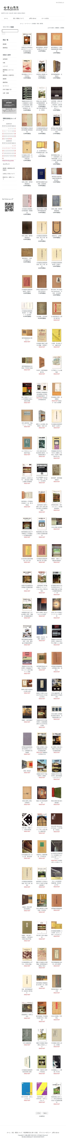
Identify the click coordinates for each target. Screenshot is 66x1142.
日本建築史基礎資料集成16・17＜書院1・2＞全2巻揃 (27, 312)
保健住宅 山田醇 (56, 235)
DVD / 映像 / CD (7, 89)
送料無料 (5, 59)
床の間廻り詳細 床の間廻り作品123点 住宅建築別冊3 (56, 748)
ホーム (5, 18)
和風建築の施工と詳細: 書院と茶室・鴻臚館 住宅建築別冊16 (27, 614)
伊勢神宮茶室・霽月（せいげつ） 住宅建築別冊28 (56, 506)
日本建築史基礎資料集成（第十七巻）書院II (27, 883)
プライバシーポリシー (45, 1132)
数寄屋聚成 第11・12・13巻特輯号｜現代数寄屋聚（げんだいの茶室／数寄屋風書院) (56, 158)
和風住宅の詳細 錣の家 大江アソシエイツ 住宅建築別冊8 (28, 49)
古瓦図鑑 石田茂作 (42, 316)
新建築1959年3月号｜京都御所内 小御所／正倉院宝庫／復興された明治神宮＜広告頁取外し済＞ (27, 105)
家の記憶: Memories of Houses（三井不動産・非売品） (56, 828)
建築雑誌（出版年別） (9, 75)
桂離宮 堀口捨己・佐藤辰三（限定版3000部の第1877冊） (27, 937)
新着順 (62, 27)
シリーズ (5, 66)
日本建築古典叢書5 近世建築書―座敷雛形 (27, 210)
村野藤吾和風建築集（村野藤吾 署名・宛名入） (56, 668)
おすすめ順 (51, 27)
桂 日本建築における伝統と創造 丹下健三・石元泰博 (41, 479)
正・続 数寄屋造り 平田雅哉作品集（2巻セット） (42, 152)
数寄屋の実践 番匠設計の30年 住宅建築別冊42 (56, 129)
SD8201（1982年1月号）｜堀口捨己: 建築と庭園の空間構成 (27, 479)
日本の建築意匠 (27, 1043)
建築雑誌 (5, 47)
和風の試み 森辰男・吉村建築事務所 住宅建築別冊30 (41, 103)
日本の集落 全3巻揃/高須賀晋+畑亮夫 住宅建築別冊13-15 (56, 715)
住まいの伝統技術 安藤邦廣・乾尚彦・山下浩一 (57, 883)
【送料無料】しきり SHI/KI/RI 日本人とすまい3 (41, 1098)
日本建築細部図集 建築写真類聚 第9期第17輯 (41, 129)
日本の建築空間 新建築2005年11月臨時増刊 (56, 695)
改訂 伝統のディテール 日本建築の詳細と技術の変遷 (27, 399)
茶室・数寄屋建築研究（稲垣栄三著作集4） (27, 991)
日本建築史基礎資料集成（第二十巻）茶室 (42, 264)
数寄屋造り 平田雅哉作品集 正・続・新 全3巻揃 (27, 503)
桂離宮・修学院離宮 (27, 720)
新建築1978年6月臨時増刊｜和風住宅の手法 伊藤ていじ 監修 (56, 641)
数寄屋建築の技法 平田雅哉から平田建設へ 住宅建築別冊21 (27, 533)
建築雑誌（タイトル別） (8, 70)
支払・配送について (17, 18)
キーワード (27, 23)
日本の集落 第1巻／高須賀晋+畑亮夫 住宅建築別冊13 (42, 452)
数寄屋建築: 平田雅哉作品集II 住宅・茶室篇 (42, 1017)
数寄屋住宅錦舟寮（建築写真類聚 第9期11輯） (56, 178)
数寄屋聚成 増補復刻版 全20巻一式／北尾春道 (41, 984)
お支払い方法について (9, 173)
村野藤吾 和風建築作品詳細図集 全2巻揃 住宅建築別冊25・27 (41, 394)
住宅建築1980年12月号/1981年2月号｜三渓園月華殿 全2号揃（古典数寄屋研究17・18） (56, 589)
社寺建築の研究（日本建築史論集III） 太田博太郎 (27, 156)
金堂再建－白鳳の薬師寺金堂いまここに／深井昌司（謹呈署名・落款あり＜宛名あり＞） (56, 104)
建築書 (4, 44)
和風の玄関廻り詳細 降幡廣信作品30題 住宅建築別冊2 (42, 748)
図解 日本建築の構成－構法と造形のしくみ (41, 1044)
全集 (4, 62)
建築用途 (5, 82)
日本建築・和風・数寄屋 (37, 23)
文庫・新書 (6, 93)
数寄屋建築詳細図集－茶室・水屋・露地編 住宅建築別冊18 (27, 641)
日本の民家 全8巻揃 (56, 527)
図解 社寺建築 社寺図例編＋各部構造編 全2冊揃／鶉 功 (42, 964)
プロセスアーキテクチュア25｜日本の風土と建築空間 (41, 829)
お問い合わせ (31, 18)
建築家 (4, 78)
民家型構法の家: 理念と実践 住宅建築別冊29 (42, 533)
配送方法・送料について (9, 178)
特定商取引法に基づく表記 (30, 1132)
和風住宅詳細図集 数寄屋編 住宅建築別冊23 (27, 587)
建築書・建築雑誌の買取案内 (9, 169)
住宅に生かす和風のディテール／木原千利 (56, 614)
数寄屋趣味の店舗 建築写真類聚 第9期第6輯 (27, 129)
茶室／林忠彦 (27, 770)
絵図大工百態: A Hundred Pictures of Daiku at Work (41, 695)
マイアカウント (59, 2)
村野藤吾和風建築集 (56, 908)
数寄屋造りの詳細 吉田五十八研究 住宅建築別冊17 (41, 883)
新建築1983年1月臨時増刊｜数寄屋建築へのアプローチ (56, 775)
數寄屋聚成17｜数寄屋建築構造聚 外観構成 (56, 49)
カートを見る (44, 18)
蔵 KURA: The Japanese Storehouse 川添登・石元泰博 (56, 291)
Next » (45, 1113)
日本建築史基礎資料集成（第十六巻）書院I (42, 237)
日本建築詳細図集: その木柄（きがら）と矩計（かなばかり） (56, 932)
